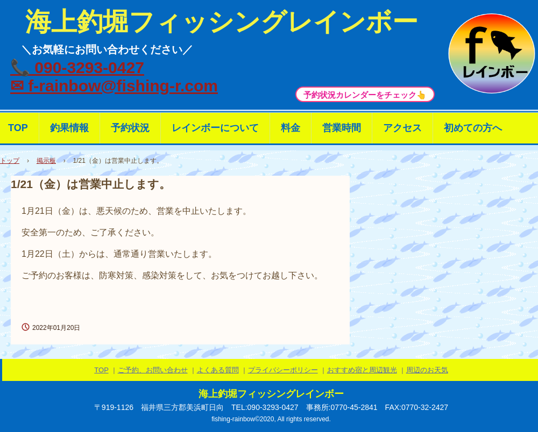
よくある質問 (218, 370)
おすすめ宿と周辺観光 (362, 370)
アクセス (402, 128)
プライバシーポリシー (283, 370)
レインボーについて (215, 128)
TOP (101, 370)
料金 (290, 128)
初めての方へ (473, 128)
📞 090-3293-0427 (77, 67)
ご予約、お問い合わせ (153, 370)
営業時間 (341, 128)
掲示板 (46, 160)
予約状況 (130, 128)
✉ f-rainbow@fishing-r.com (114, 86)
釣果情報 (69, 128)
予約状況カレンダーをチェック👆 (365, 94)
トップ (9, 160)
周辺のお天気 (427, 370)
